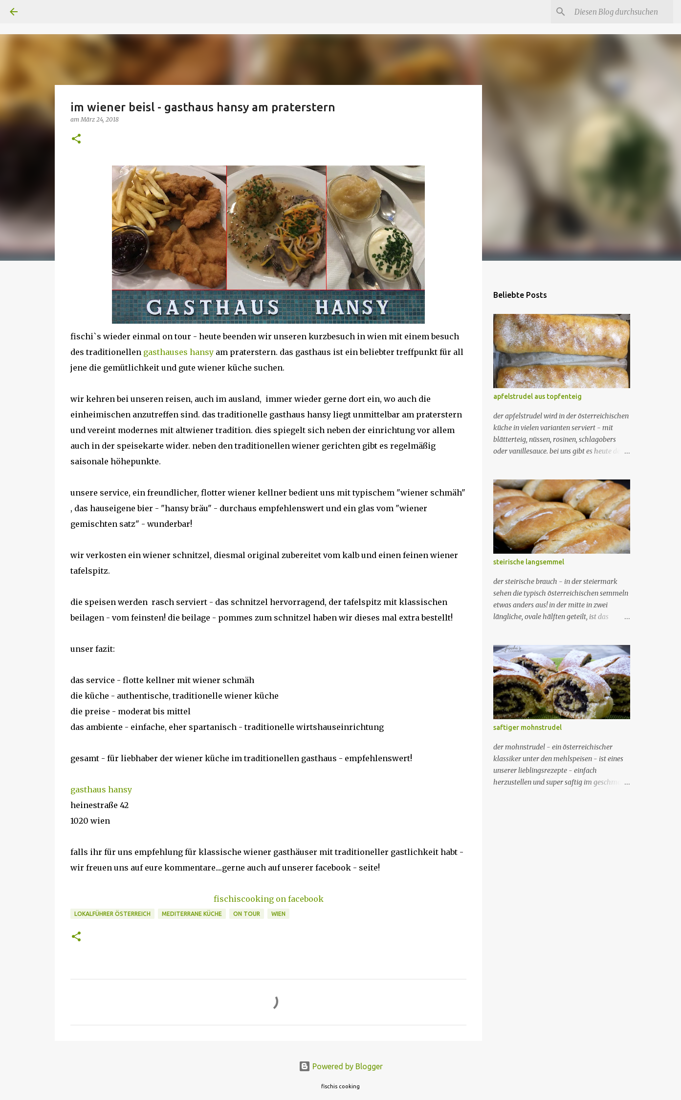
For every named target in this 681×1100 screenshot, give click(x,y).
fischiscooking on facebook (269, 899)
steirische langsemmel (528, 562)
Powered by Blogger (341, 1066)
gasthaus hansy (101, 789)
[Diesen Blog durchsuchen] (622, 11)
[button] (76, 139)
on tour (246, 914)
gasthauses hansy (178, 352)
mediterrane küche (192, 914)
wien (278, 914)
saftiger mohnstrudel (527, 727)
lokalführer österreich (112, 914)
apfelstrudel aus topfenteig (537, 396)
